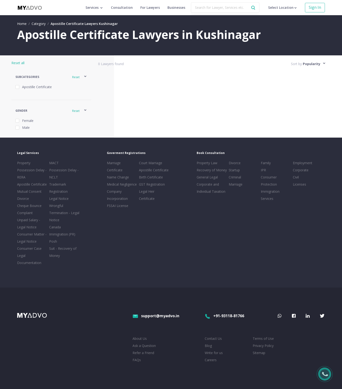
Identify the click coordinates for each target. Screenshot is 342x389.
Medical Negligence (122, 184)
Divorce (235, 163)
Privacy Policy (263, 345)
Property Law (207, 163)
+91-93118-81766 (224, 315)
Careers (211, 360)
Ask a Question (144, 345)
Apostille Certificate (32, 184)
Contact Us (213, 338)
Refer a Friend (143, 353)
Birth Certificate (151, 177)
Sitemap (259, 353)
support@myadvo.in (156, 315)
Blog (208, 345)
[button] (51, 77)
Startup (234, 170)
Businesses (176, 7)
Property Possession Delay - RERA (32, 170)
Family (266, 163)
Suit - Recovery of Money (62, 252)
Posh (53, 241)
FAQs (137, 360)
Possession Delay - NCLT (64, 173)
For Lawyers (150, 7)
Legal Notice (59, 198)
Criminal (235, 177)
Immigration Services (270, 195)
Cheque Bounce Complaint (29, 209)
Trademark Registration (58, 188)
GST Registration (152, 184)
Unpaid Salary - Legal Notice (28, 223)
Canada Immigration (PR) (62, 230)
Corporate (301, 170)
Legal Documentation (29, 259)
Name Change (118, 177)
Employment (302, 163)
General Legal (207, 177)
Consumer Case (29, 248)
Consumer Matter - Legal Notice (32, 238)
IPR (263, 170)
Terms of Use (263, 338)
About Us (140, 338)
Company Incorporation (117, 195)
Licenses (299, 184)
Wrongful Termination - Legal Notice (64, 212)
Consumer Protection (269, 181)
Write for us (214, 353)
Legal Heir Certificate (147, 195)
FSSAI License (117, 205)
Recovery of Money (212, 170)
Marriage (235, 184)
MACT (54, 163)
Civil (296, 177)
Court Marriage (150, 163)
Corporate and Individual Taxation (211, 188)
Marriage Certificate (115, 166)
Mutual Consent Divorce (29, 195)
